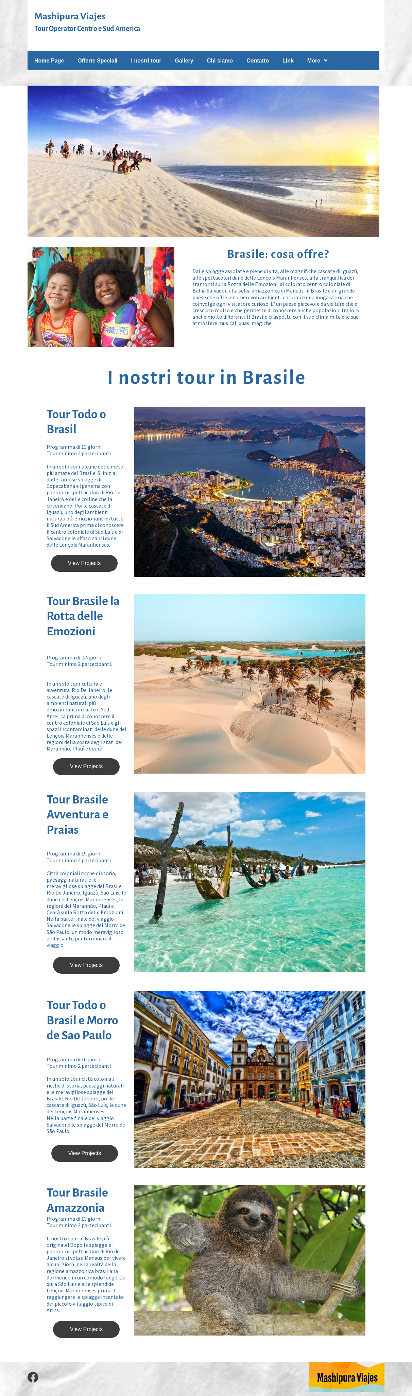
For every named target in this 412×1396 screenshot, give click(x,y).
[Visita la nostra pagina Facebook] (33, 1377)
